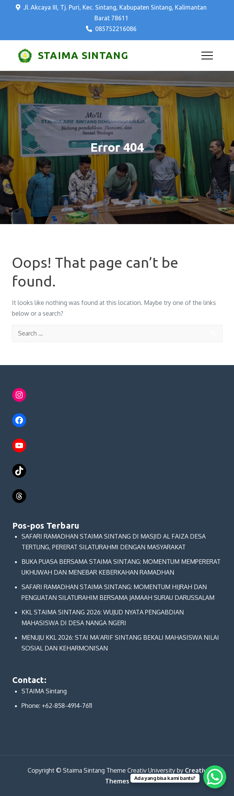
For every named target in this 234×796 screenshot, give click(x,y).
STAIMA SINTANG (83, 55)
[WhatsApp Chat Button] (214, 776)
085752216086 (111, 28)
